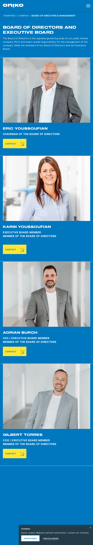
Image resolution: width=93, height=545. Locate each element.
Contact (10, 143)
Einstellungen (51, 538)
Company (23, 15)
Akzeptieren (30, 538)
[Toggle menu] (88, 6)
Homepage (10, 15)
